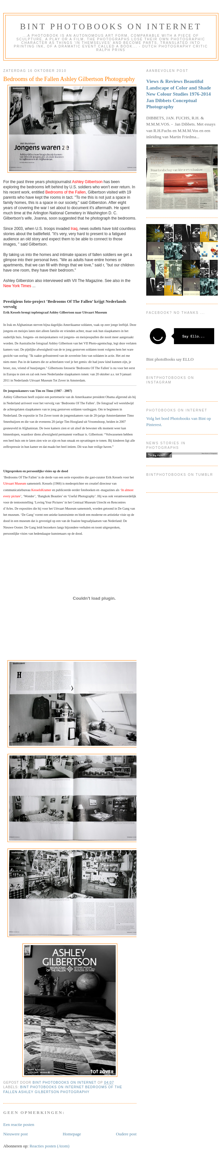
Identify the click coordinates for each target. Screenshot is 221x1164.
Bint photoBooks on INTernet (111, 26)
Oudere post (126, 1133)
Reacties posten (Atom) (50, 1146)
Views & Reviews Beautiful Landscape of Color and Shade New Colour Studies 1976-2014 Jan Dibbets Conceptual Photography (178, 93)
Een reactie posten (18, 1124)
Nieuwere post (15, 1133)
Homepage (72, 1133)
